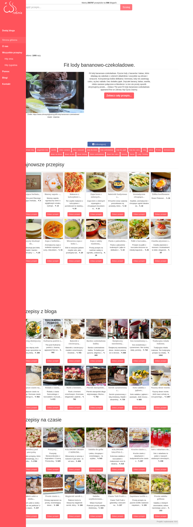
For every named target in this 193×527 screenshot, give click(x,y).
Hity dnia (7, 59)
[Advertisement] (106, 32)
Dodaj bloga (8, 30)
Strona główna (9, 40)
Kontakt (6, 84)
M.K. (183, 521)
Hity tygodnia (9, 65)
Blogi (5, 78)
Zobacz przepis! (38, 214)
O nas (5, 46)
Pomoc (5, 71)
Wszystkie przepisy (12, 52)
